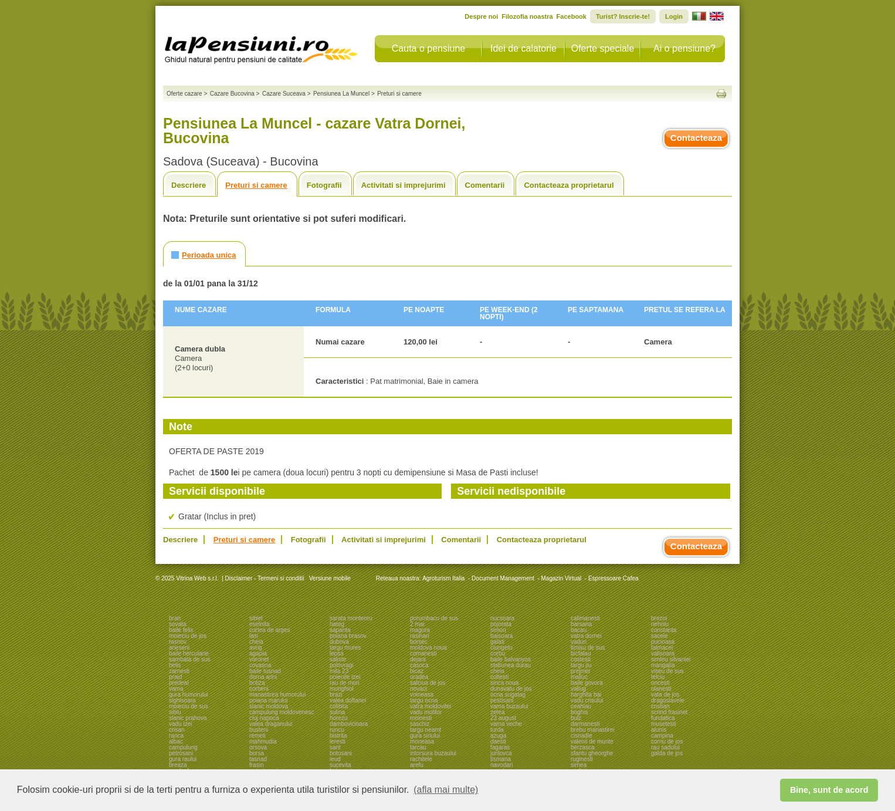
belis (175, 665)
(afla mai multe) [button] (445, 790)
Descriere (188, 185)
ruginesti (582, 759)
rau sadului (665, 747)
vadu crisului (587, 700)
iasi (253, 636)
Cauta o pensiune (428, 48)
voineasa (421, 694)
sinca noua (504, 683)
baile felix (181, 630)
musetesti (663, 724)
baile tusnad (265, 671)
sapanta (340, 630)
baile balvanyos (510, 659)
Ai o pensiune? (684, 48)
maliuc (579, 677)
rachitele (421, 759)
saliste (338, 659)
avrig (255, 647)
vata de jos (665, 694)
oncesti (660, 683)
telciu (658, 677)
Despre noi (481, 16)
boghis (579, 712)
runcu (337, 729)
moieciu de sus (188, 706)
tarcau (418, 747)
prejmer (581, 671)
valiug (578, 688)
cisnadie (581, 735)
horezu (339, 718)
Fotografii (324, 185)
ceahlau (581, 706)
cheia (256, 641)
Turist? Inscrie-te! (623, 16)
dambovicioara (349, 724)
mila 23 (339, 671)
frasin (256, 765)
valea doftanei (348, 700)
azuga (498, 735)
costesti (581, 659)
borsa (256, 753)
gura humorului (188, 694)
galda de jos (667, 753)
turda (497, 729)
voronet (259, 659)
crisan (177, 729)
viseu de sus (667, 671)
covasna (260, 665)
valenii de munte (592, 741)
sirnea (579, 765)
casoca (419, 665)
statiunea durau (510, 665)
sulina (337, 712)
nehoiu (660, 624)
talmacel (662, 647)
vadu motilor (426, 712)
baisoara (501, 636)
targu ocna (424, 700)
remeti (257, 735)
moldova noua (428, 647)
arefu (416, 765)
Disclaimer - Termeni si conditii (264, 578)
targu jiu (581, 665)
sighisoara (182, 700)
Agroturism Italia (443, 578)
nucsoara (502, 618)
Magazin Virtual (561, 578)
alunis (658, 729)
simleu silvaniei (670, 659)
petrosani (181, 753)
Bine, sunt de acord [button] (829, 790)
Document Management (503, 578)
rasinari (419, 636)
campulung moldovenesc (281, 712)
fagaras (500, 747)
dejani (418, 659)
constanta (663, 630)
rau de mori (345, 683)
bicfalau (581, 653)
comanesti (423, 653)
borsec (419, 641)
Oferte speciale (603, 48)
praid (175, 677)
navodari (501, 765)
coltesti (499, 677)
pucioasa (662, 641)
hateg (337, 624)
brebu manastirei (592, 729)
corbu (497, 653)
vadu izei (180, 724)
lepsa (337, 653)
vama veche (506, 724)
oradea (419, 677)
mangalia (663, 665)
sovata (177, 624)
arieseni (179, 647)
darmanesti (585, 724)
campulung (183, 747)
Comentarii (485, 185)
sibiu (175, 712)
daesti (498, 741)
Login (674, 16)
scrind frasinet (669, 712)
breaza (178, 765)
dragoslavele (667, 700)
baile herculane (189, 653)
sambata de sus (190, 659)
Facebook (572, 16)
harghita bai (586, 694)
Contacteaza (696, 138)
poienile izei (345, 677)
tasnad (258, 759)
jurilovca (501, 753)
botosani (341, 753)
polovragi (342, 665)
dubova (339, 641)
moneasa (422, 741)
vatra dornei (586, 636)
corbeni (259, 688)
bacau (579, 630)
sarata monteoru (351, 618)
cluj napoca (264, 718)
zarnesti (179, 671)
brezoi (659, 618)
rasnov (178, 641)
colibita (339, 706)
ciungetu (501, 647)
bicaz (416, 671)
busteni (258, 729)
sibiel (256, 618)
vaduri (579, 641)
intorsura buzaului (433, 753)
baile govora (586, 683)
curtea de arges (269, 630)
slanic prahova (187, 718)
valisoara (662, 653)
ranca (176, 735)
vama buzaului (509, 706)
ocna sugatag (508, 694)
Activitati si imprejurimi (403, 185)
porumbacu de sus (434, 618)
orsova (258, 747)
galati (497, 641)
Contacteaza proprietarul (568, 185)
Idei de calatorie (523, 48)
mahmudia (263, 741)
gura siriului (425, 735)
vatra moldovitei (430, 706)
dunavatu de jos (511, 688)
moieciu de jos (187, 636)
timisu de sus (588, 647)
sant (335, 747)
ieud (335, 759)
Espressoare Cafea (613, 578)
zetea (497, 712)
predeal (178, 683)
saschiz (419, 724)
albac (176, 741)
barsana (581, 624)
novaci (418, 688)
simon (498, 630)
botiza (257, 683)
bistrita (338, 735)
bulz (576, 718)
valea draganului (270, 724)
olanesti (661, 688)
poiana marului (268, 700)
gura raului (182, 759)
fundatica (663, 718)
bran (175, 618)
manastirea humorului (277, 694)
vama (176, 688)
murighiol (342, 688)
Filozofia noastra (526, 16)
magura (420, 630)
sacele (659, 636)
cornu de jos (667, 741)
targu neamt (425, 729)
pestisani (501, 700)
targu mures (345, 647)
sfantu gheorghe (592, 753)
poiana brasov (348, 636)
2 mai (417, 624)
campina (662, 735)
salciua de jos (428, 683)
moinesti (421, 718)
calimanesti (585, 618)
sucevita (340, 765)
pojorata (500, 624)
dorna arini (263, 677)
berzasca (583, 747)
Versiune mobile (329, 578)
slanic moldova (268, 706)
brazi (336, 694)
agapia (258, 653)
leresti (337, 741)
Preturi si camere (256, 185)
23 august (503, 718)
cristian (660, 706)
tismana (500, 759)
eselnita (259, 624)
